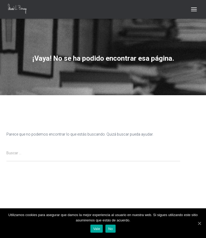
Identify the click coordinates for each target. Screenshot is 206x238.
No (110, 229)
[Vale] (199, 223)
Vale (96, 229)
